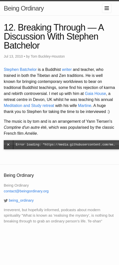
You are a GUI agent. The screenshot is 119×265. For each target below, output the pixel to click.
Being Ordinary (24, 8)
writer (67, 69)
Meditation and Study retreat (29, 105)
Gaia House (95, 93)
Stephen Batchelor (20, 69)
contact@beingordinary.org (26, 191)
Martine (84, 105)
